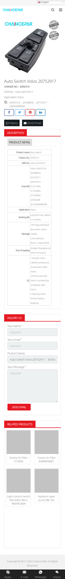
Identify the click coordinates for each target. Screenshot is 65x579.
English (43, 2)
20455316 (14, 102)
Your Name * (15, 326)
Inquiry (12, 123)
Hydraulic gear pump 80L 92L (46, 498)
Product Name (16, 353)
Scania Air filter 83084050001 (46, 459)
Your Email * (14, 339)
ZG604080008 (17, 106)
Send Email (32, 123)
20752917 (41, 102)
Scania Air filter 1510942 (18, 459)
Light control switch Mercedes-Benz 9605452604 (18, 499)
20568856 (28, 102)
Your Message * (16, 367)
